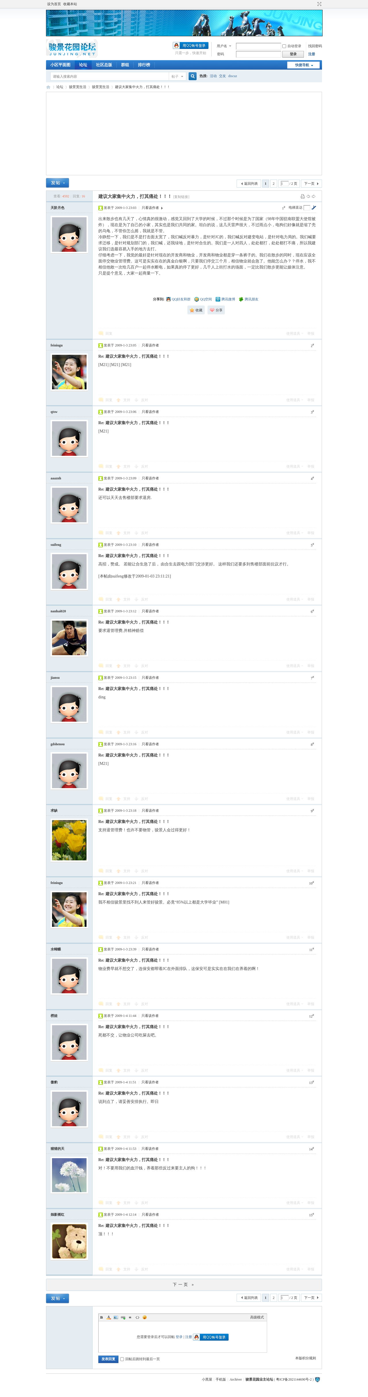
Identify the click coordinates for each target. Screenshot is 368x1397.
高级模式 (257, 1317)
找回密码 (315, 46)
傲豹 (54, 1082)
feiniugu (57, 345)
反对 (144, 400)
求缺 (54, 811)
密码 (220, 54)
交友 (222, 76)
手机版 (221, 1379)
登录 (179, 1337)
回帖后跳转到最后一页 (140, 1359)
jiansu (55, 678)
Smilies (144, 1317)
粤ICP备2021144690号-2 (294, 1379)
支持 (127, 400)
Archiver (236, 1379)
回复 (109, 333)
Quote (130, 1317)
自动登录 (291, 46)
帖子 (175, 77)
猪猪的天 (57, 1149)
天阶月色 (57, 208)
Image (116, 1317)
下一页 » (184, 1284)
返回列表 (251, 184)
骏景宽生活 (77, 87)
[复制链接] (181, 197)
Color (109, 1317)
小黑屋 (207, 1379)
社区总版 (104, 65)
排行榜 (144, 65)
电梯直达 (295, 207)
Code (137, 1317)
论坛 (83, 65)
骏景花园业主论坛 (48, 87)
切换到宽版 (318, 4)
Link (123, 1317)
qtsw (54, 412)
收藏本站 (70, 4)
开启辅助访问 (314, 4)
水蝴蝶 (56, 949)
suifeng (56, 545)
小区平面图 (60, 65)
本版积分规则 (305, 1358)
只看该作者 (150, 208)
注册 (311, 54)
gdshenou (58, 744)
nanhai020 (58, 611)
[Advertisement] (184, 133)
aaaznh (56, 478)
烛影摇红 (57, 1215)
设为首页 (54, 4)
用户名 (222, 46)
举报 (310, 333)
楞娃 (54, 1016)
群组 (125, 65)
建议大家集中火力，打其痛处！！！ (142, 87)
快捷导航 (302, 65)
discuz (232, 76)
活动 (213, 76)
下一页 (309, 184)
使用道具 (293, 333)
